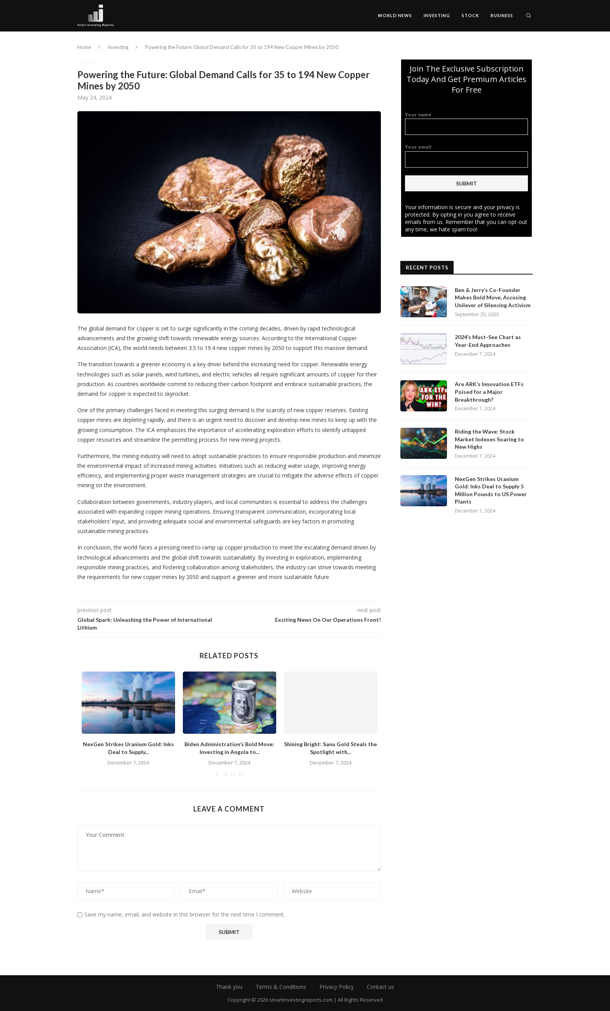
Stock (470, 15)
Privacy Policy (336, 986)
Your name (466, 123)
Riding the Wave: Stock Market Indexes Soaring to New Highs (489, 439)
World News (395, 15)
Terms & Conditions (281, 986)
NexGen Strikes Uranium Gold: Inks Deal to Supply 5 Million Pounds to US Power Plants (491, 490)
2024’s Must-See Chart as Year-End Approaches (488, 341)
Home (84, 47)
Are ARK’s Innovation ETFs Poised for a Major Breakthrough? (489, 391)
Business (502, 15)
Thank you (229, 986)
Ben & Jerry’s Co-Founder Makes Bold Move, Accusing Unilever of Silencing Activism (493, 297)
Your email (466, 156)
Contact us (380, 986)
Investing (437, 15)
